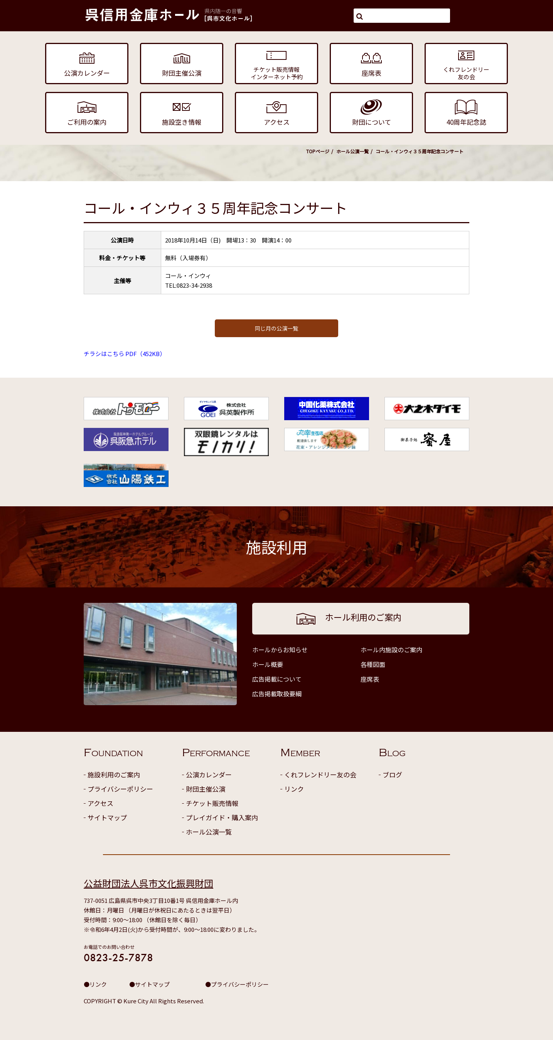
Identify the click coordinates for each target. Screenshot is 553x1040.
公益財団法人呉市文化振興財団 (148, 883)
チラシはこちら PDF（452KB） (124, 353)
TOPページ (317, 151)
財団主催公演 (205, 789)
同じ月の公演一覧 (276, 328)
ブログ (392, 774)
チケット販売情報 (212, 803)
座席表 (370, 679)
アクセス (100, 803)
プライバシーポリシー (120, 789)
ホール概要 (267, 664)
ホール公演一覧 (352, 151)
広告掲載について (277, 679)
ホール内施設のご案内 (391, 649)
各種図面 (373, 664)
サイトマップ (107, 817)
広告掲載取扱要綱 (277, 693)
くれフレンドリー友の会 (320, 774)
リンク (294, 789)
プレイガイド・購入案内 (222, 817)
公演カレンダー (209, 774)
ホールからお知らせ (280, 649)
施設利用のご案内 (114, 774)
